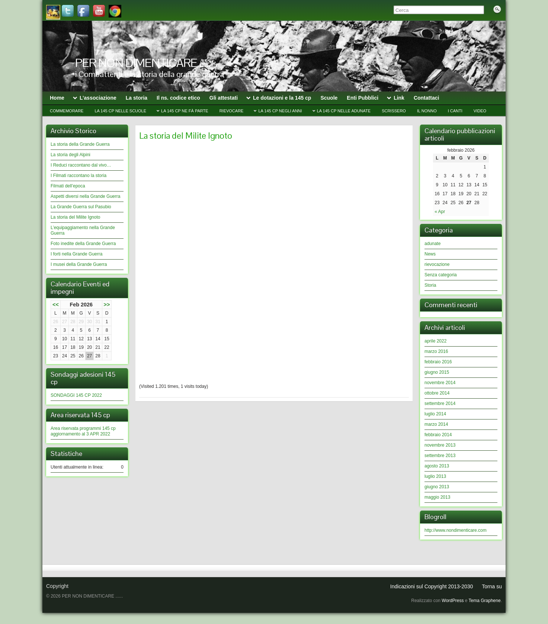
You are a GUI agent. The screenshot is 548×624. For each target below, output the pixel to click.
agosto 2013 (436, 466)
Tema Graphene (485, 600)
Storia (430, 285)
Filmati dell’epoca (68, 186)
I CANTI (455, 111)
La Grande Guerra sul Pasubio (81, 206)
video (480, 111)
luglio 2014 (435, 413)
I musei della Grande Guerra (79, 264)
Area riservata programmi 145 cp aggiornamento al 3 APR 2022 (83, 431)
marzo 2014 (436, 424)
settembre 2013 (439, 455)
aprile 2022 (435, 341)
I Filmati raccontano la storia (78, 175)
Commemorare (66, 111)
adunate (432, 243)
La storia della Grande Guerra (80, 144)
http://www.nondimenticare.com (455, 530)
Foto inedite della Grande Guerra (83, 243)
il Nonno (427, 111)
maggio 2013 (437, 497)
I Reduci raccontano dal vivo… (81, 165)
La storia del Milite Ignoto (75, 217)
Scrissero (394, 111)
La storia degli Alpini (70, 154)
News (430, 254)
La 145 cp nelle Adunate (344, 111)
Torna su (492, 586)
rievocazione (436, 264)
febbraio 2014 (438, 434)
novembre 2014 (439, 382)
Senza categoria (440, 274)
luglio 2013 (435, 476)
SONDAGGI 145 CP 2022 (76, 395)
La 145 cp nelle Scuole (120, 111)
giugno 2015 (436, 372)
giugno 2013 (436, 486)
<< (55, 305)
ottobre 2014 (436, 393)
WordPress (453, 600)
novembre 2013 (439, 445)
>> (107, 305)
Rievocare (231, 111)
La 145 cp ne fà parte (184, 111)
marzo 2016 (436, 351)
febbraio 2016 (438, 361)
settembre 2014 (439, 403)
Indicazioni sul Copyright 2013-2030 (431, 586)
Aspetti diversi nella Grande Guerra (85, 196)
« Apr (440, 211)
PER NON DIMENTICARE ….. (143, 62)
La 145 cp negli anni (280, 111)
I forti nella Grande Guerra (76, 254)
